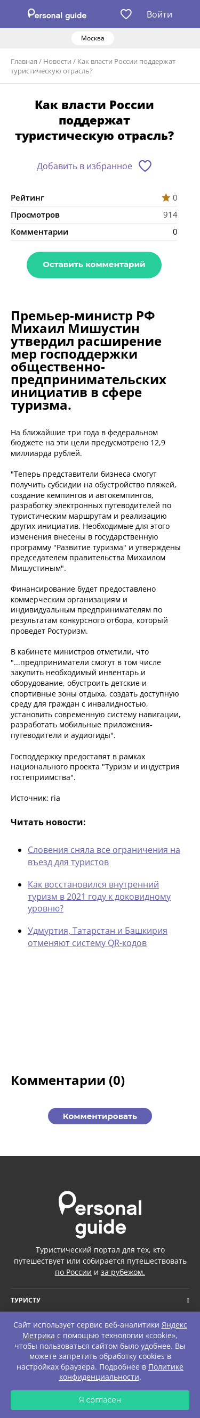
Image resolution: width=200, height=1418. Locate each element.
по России (73, 1272)
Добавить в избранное (84, 166)
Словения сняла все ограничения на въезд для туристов (104, 855)
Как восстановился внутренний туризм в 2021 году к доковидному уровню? (99, 896)
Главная (24, 61)
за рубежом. (123, 1272)
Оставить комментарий (94, 264)
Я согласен (100, 1400)
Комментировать (100, 1116)
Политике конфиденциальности (121, 1372)
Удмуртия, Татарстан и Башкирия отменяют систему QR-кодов (97, 936)
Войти (159, 14)
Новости (57, 61)
